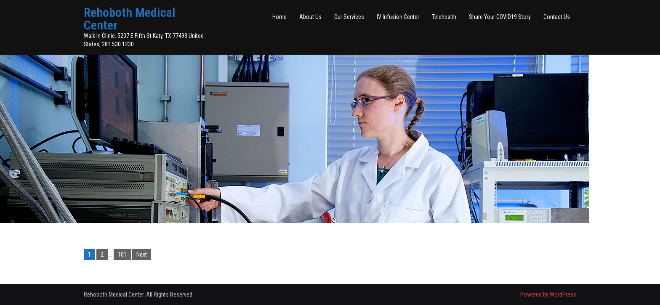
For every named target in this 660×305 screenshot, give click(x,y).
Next (141, 254)
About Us (310, 16)
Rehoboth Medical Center (130, 18)
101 (122, 254)
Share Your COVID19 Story (500, 16)
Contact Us (556, 16)
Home (279, 16)
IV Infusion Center (398, 16)
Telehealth (444, 16)
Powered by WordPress (548, 294)
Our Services (349, 16)
